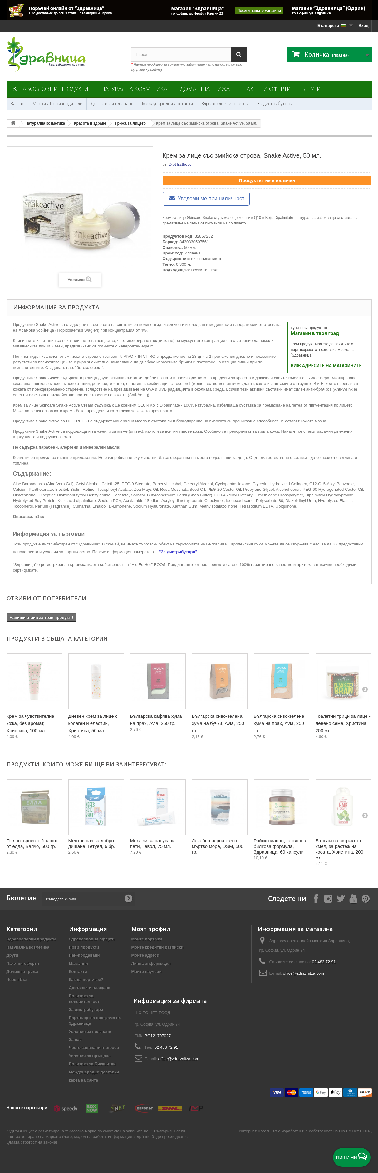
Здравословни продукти (50, 88)
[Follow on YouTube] (353, 898)
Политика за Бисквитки (92, 1064)
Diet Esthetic (180, 164)
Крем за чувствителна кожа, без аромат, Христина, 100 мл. (30, 723)
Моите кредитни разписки (157, 947)
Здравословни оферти (225, 103)
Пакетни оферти (267, 88)
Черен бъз (17, 979)
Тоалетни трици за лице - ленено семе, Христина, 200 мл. (343, 723)
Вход (363, 25)
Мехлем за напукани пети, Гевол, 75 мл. (152, 843)
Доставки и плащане (89, 987)
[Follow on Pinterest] (365, 898)
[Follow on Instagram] (328, 898)
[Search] (239, 54)
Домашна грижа (205, 88)
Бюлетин (22, 898)
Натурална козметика (134, 88)
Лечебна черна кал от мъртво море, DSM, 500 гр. (217, 846)
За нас (17, 103)
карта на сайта (83, 1080)
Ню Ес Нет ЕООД (355, 1131)
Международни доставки (167, 103)
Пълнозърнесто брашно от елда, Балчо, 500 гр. (33, 843)
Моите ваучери (146, 971)
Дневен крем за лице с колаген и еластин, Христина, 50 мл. (93, 723)
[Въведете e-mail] (88, 899)
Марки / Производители (57, 103)
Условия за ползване (90, 1031)
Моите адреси (145, 955)
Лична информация (151, 963)
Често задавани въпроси (94, 1047)
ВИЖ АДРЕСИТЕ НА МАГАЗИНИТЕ (326, 365)
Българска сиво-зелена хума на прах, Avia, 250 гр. (279, 723)
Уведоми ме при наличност (206, 198)
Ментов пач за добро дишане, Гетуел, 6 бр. (91, 843)
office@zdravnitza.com (303, 973)
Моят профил (150, 929)
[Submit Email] (128, 899)
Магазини (78, 963)
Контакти (78, 971)
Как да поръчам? (86, 979)
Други (312, 88)
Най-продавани (84, 955)
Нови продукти (84, 947)
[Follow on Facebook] (315, 898)
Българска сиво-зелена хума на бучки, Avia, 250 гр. (218, 723)
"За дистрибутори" (178, 552)
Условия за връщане (90, 1055)
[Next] (365, 689)
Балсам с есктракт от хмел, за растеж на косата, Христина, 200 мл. (339, 849)
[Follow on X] (340, 898)
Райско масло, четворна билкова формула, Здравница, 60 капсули (280, 846)
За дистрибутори (275, 103)
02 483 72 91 (324, 961)
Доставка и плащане (112, 103)
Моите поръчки (146, 939)
